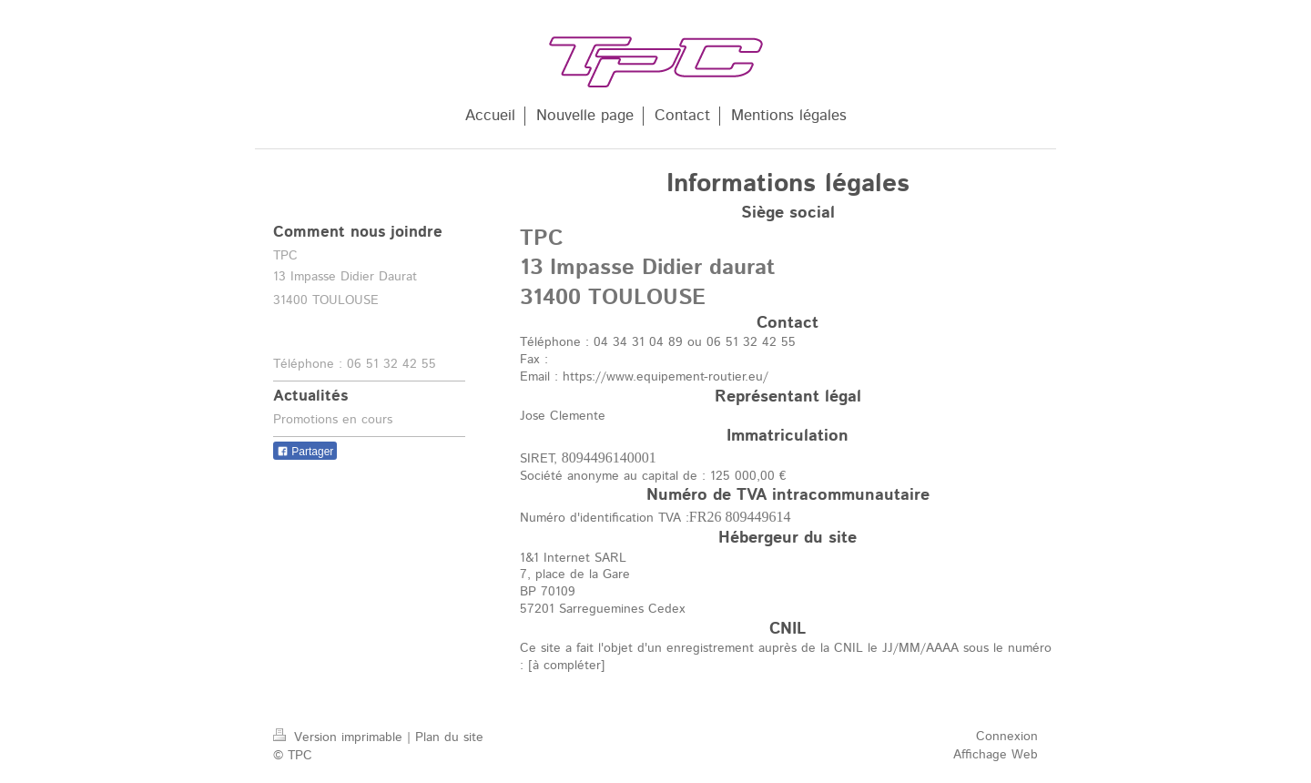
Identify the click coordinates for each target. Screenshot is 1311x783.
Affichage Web (995, 755)
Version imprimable (340, 737)
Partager (305, 451)
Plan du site (449, 737)
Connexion (1007, 736)
